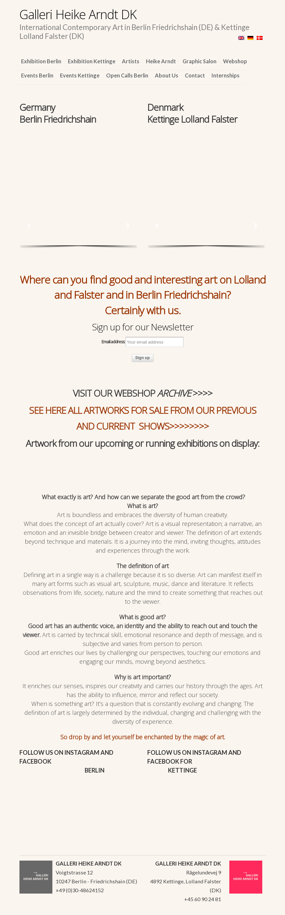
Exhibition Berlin (41, 61)
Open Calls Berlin (127, 75)
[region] (78, 163)
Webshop (235, 61)
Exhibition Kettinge (91, 61)
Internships (226, 75)
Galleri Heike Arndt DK (77, 14)
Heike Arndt (161, 61)
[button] (29, 225)
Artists (130, 61)
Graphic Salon (199, 61)
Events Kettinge (80, 75)
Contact (195, 75)
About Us (166, 75)
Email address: (142, 342)
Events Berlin (37, 75)
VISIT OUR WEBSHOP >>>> (143, 393)
